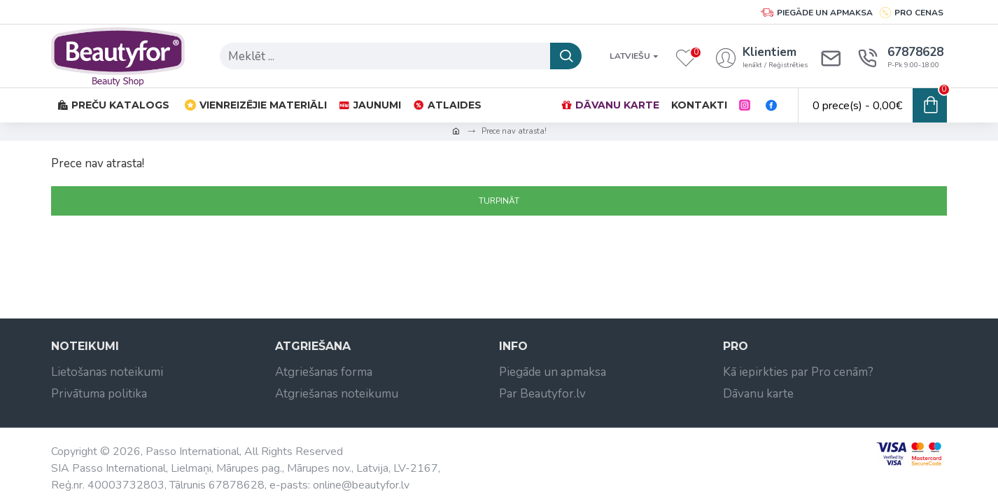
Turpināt (499, 200)
